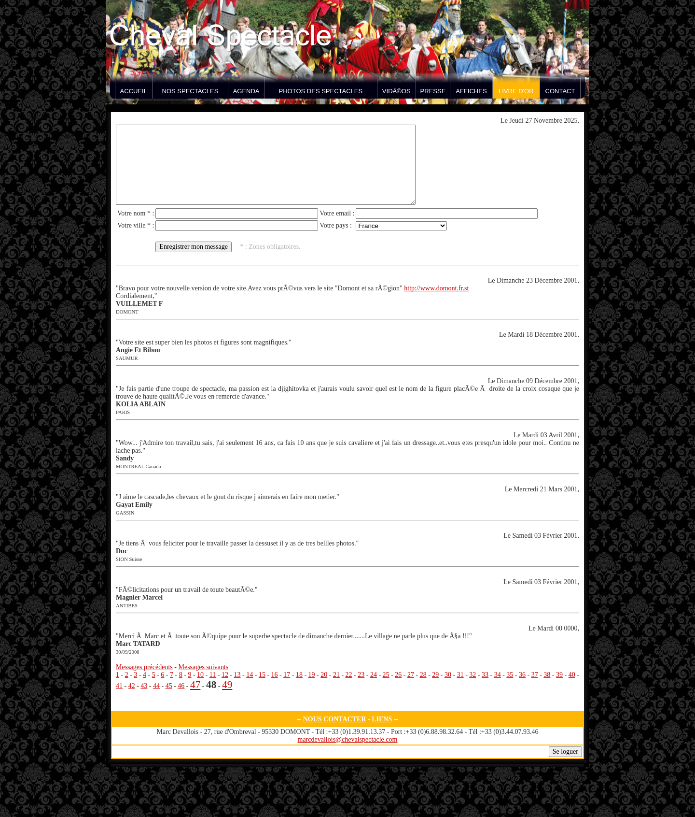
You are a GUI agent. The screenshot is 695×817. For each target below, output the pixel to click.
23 (361, 674)
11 (212, 674)
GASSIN (125, 513)
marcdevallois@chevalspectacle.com (348, 739)
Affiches (471, 91)
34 (497, 674)
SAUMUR (127, 358)
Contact (560, 91)
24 (373, 674)
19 (311, 674)
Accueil (133, 91)
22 (349, 674)
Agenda (246, 91)
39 (559, 674)
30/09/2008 (127, 652)
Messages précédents (144, 667)
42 (131, 685)
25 (386, 674)
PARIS (123, 412)
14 (249, 674)
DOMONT (127, 312)
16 (274, 674)
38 (546, 674)
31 (460, 674)
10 (200, 674)
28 (423, 674)
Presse (433, 91)
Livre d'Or (516, 91)
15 (262, 674)
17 (286, 674)
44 (156, 685)
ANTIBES (127, 605)
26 (398, 674)
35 (509, 674)
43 (143, 685)
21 (336, 674)
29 (435, 674)
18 (299, 674)
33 (485, 674)
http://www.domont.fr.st (436, 288)
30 (448, 674)
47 (195, 684)
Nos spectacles (190, 91)
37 (534, 674)
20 (323, 674)
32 (472, 674)
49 (227, 684)
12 (225, 674)
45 (169, 685)
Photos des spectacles (321, 91)
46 (181, 685)
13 (237, 674)
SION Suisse (129, 559)
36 (522, 674)
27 (410, 674)
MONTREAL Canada (138, 466)
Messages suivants (203, 667)
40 (572, 674)
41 (119, 685)
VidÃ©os (396, 91)
